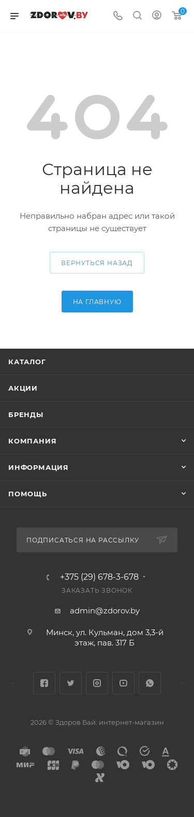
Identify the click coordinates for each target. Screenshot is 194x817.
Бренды (25, 414)
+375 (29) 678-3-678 (99, 577)
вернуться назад (97, 263)
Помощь (27, 494)
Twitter (70, 683)
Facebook (44, 683)
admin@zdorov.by (105, 610)
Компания (32, 441)
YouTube (123, 683)
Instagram (97, 683)
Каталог (27, 361)
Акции (23, 388)
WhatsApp (150, 683)
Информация (38, 467)
